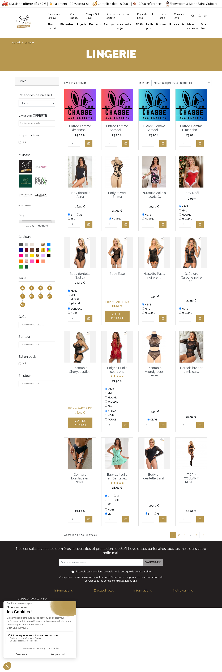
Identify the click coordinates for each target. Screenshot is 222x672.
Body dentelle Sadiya (80, 275)
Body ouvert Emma (117, 194)
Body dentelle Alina (80, 194)
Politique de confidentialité (111, 606)
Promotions (140, 635)
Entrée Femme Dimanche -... (80, 128)
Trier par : (144, 82)
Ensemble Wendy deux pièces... (154, 371)
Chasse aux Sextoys (106, 638)
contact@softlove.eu (72, 596)
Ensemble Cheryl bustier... (80, 369)
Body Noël (191, 193)
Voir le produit (117, 316)
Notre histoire (102, 617)
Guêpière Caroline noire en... (191, 277)
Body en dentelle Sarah (154, 476)
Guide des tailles (143, 596)
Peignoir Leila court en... (117, 369)
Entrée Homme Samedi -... (154, 128)
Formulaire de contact (108, 632)
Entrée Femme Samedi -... (117, 128)
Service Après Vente (146, 657)
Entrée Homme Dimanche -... (191, 128)
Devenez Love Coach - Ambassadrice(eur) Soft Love (148, 606)
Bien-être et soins (184, 596)
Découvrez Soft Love (107, 643)
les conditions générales (101, 571)
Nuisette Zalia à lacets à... (154, 194)
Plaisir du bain (181, 601)
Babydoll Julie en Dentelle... (117, 476)
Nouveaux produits (145, 640)
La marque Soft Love (147, 651)
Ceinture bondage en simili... (80, 478)
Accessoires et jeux (185, 607)
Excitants (179, 618)
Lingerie (178, 613)
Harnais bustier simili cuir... (191, 369)
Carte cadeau (142, 646)
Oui (24, 142)
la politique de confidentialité (134, 571)
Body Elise (117, 273)
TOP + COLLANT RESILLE (191, 478)
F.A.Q (97, 611)
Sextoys (178, 624)
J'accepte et (113, 571)
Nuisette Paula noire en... (154, 275)
